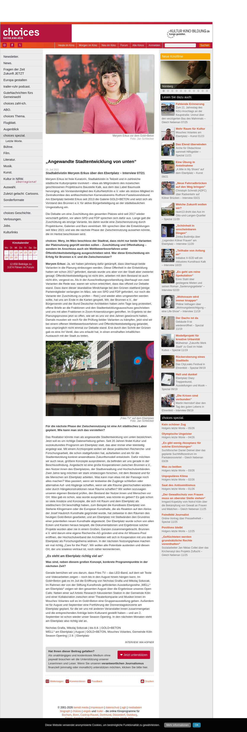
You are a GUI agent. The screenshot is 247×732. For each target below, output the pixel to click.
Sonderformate (13, 200)
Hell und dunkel (186, 374)
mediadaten (135, 707)
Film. (6, 153)
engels (87, 711)
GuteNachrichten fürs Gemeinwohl (18, 95)
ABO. (7, 109)
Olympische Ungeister (177, 433)
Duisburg (132, 714)
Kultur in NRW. (13, 179)
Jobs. (7, 225)
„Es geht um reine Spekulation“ (188, 273)
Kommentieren (78, 681)
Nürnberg (167, 86)
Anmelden (154, 45)
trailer (100, 711)
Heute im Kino (66, 45)
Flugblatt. (9, 122)
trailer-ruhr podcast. (17, 86)
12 (11, 252)
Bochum (66, 714)
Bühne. (8, 147)
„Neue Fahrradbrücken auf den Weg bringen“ (191, 184)
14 (20, 252)
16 (30, 252)
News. (7, 63)
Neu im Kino (109, 45)
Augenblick (11, 129)
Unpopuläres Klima (175, 476)
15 (25, 252)
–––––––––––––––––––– (20, 206)
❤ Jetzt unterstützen (133, 655)
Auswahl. (9, 187)
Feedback (97, 681)
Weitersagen (56, 681)
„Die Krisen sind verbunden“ (187, 397)
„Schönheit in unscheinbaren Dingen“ (186, 229)
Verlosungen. (12, 219)
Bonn (76, 714)
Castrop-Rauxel (89, 714)
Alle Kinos (138, 45)
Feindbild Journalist (175, 514)
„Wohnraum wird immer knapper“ (187, 298)
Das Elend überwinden (191, 144)
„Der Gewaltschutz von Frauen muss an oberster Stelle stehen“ (183, 496)
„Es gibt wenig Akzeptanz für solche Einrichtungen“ (181, 444)
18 (6, 257)
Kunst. (7, 172)
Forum (124, 45)
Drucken (149, 681)
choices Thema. (14, 116)
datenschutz (113, 707)
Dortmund (105, 714)
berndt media (81, 707)
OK (197, 725)
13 (16, 252)
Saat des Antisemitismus (178, 485)
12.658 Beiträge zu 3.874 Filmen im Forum (20, 266)
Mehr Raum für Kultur (190, 128)
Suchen (204, 45)
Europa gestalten (15, 80)
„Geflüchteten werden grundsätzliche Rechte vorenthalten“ (177, 540)
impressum (97, 707)
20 (16, 257)
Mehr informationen (177, 725)
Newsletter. (11, 56)
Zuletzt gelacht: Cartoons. (21, 193)
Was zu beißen (171, 466)
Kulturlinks (10, 232)
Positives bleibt (172, 527)
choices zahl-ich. (14, 103)
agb (124, 707)
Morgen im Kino (88, 45)
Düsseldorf (119, 714)
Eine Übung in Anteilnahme (185, 163)
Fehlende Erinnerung (190, 104)
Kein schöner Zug (174, 424)
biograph (65, 711)
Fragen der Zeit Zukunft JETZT (23, 71)
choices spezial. (14, 135)
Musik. (8, 166)
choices (76, 711)
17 (35, 252)
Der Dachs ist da (187, 318)
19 (11, 257)
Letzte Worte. (14, 141)
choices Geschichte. (17, 213)
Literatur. (9, 159)
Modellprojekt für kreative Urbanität (188, 337)
